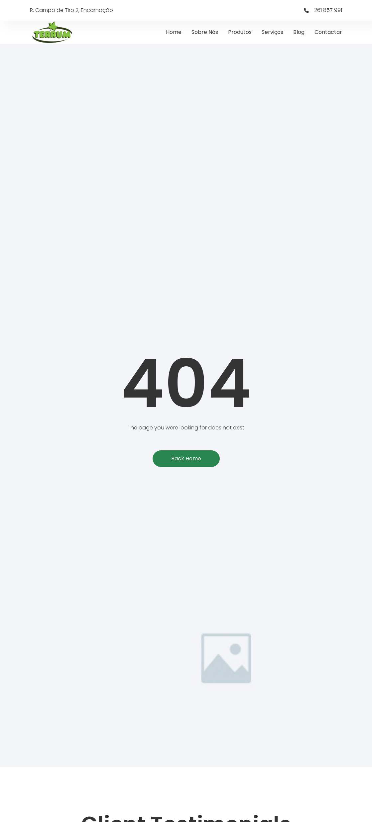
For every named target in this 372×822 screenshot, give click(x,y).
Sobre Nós (204, 32)
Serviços (272, 32)
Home (174, 32)
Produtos (240, 32)
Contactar (328, 32)
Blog (299, 32)
